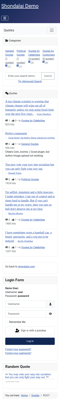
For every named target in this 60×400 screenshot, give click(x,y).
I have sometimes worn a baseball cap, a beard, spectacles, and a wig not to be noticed (28, 237)
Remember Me (17, 322)
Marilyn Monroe (15, 213)
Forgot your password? (18, 349)
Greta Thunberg (44, 114)
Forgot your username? (18, 353)
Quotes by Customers (49, 55)
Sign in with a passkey (30, 330)
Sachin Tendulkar (25, 241)
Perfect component (16, 133)
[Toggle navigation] (51, 30)
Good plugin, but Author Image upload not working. (31, 138)
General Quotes (9, 57)
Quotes (9, 30)
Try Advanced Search (30, 81)
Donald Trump (14, 173)
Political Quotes (21, 57)
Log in (30, 341)
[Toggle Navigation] (4, 18)
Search (48, 75)
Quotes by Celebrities (34, 55)
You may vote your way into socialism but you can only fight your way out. (28, 376)
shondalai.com (26, 266)
